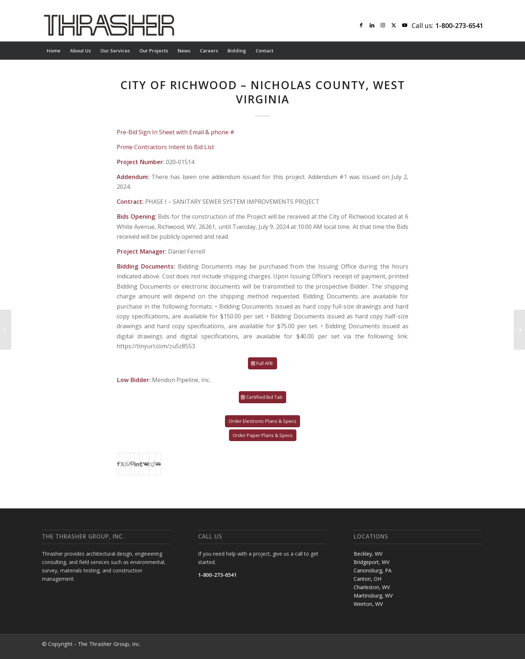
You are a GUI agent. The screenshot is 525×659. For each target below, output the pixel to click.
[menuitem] (53, 50)
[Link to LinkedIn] (371, 25)
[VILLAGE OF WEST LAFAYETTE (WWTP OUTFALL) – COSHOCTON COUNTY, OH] (519, 330)
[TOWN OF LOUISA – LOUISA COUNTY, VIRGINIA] (5, 330)
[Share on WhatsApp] (127, 464)
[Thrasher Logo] (109, 25)
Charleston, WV (372, 587)
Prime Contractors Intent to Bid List (165, 147)
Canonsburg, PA (373, 570)
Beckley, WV (368, 553)
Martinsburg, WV (373, 595)
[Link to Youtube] (404, 25)
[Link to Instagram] (382, 25)
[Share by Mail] (158, 464)
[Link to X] (393, 25)
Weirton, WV (368, 603)
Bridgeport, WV (371, 562)
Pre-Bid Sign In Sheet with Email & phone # (175, 132)
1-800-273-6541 (217, 574)
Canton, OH (367, 578)
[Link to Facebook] (360, 25)
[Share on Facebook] (118, 464)
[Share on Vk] (146, 464)
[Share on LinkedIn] (137, 464)
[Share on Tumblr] (141, 464)
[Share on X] (122, 464)
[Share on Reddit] (152, 464)
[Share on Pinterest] (132, 464)
